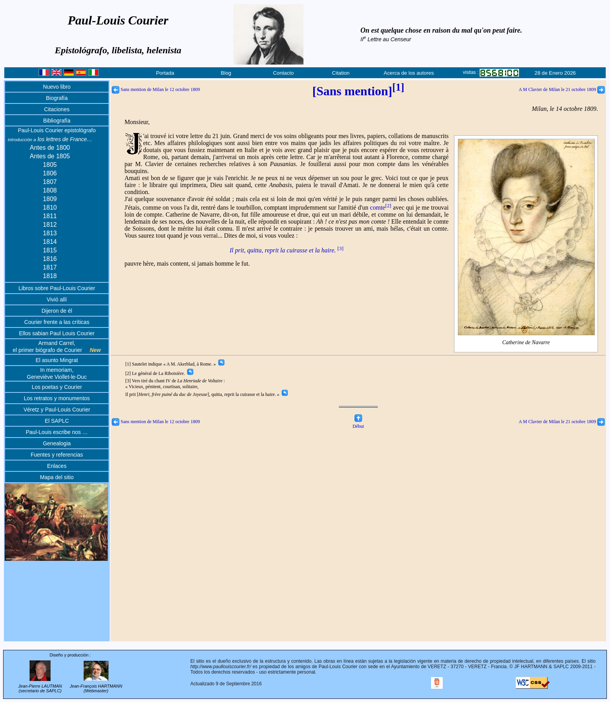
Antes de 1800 (50, 147)
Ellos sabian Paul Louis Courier (57, 333)
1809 (50, 199)
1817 (50, 267)
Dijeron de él (57, 311)
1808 (50, 190)
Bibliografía (56, 120)
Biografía (57, 98)
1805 (50, 164)
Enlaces (57, 466)
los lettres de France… (50, 139)
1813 (50, 233)
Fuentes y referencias (57, 455)
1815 (50, 250)
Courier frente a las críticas (56, 322)
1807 (50, 182)
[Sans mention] (358, 91)
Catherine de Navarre (526, 343)
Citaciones (56, 109)
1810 (50, 207)
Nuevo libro (57, 87)
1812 (50, 224)
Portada (165, 73)
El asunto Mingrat (57, 360)
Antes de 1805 (50, 156)
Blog (226, 73)
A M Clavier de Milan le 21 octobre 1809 (562, 89)
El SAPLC (57, 421)
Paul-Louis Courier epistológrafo (57, 130)
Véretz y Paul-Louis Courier (56, 409)
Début (358, 423)
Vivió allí (57, 299)
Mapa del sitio (57, 477)
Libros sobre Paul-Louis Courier (57, 288)
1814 (50, 241)
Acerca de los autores (409, 73)
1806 (50, 173)
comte (380, 207)
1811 (50, 216)
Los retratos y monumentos (57, 398)
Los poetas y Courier (57, 387)
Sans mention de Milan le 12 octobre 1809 (156, 89)
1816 (50, 259)
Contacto (283, 73)
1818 (50, 276)
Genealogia (57, 443)
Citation (340, 73)
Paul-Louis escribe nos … (57, 432)
